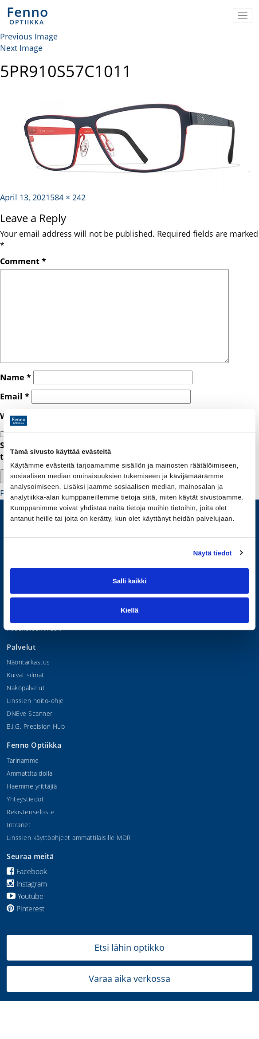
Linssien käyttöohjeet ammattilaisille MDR (69, 837)
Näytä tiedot (212, 552)
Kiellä (129, 609)
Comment (23, 261)
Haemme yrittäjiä (32, 786)
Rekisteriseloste (31, 812)
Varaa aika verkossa (129, 978)
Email (14, 396)
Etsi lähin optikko (129, 947)
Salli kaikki (130, 581)
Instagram (27, 884)
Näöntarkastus (28, 662)
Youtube (25, 896)
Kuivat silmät (25, 675)
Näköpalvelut (26, 688)
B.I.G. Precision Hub (36, 726)
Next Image (21, 48)
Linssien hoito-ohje (35, 700)
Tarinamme (23, 760)
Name (15, 377)
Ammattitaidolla (30, 773)
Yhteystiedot (25, 799)
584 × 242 (68, 197)
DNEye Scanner (30, 713)
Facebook (27, 871)
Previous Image (29, 36)
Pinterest (25, 909)
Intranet (19, 824)
